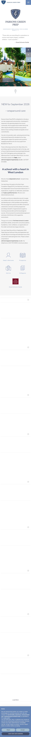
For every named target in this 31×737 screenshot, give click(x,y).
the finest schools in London (21, 220)
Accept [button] (23, 730)
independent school (14, 179)
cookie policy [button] (6, 718)
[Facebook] (28, 50)
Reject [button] (8, 730)
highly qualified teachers (10, 193)
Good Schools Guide (22, 42)
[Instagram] (28, 59)
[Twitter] (28, 54)
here (15, 157)
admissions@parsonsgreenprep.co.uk (11, 159)
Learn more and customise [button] (15, 733)
